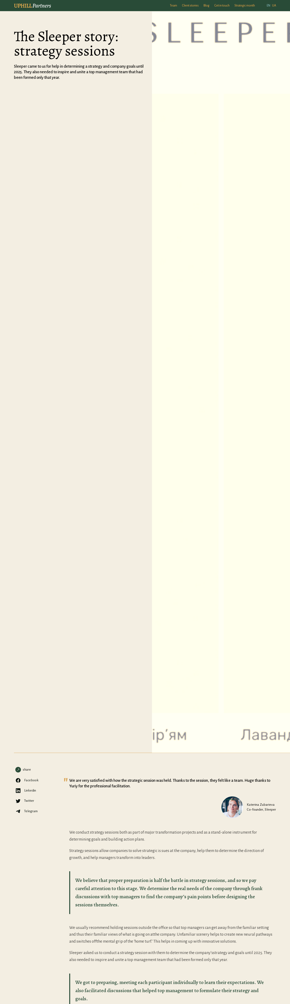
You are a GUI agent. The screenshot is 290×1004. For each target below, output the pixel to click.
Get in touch (222, 5)
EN (268, 5)
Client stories (190, 5)
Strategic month (244, 5)
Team (173, 5)
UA (274, 5)
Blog (206, 5)
